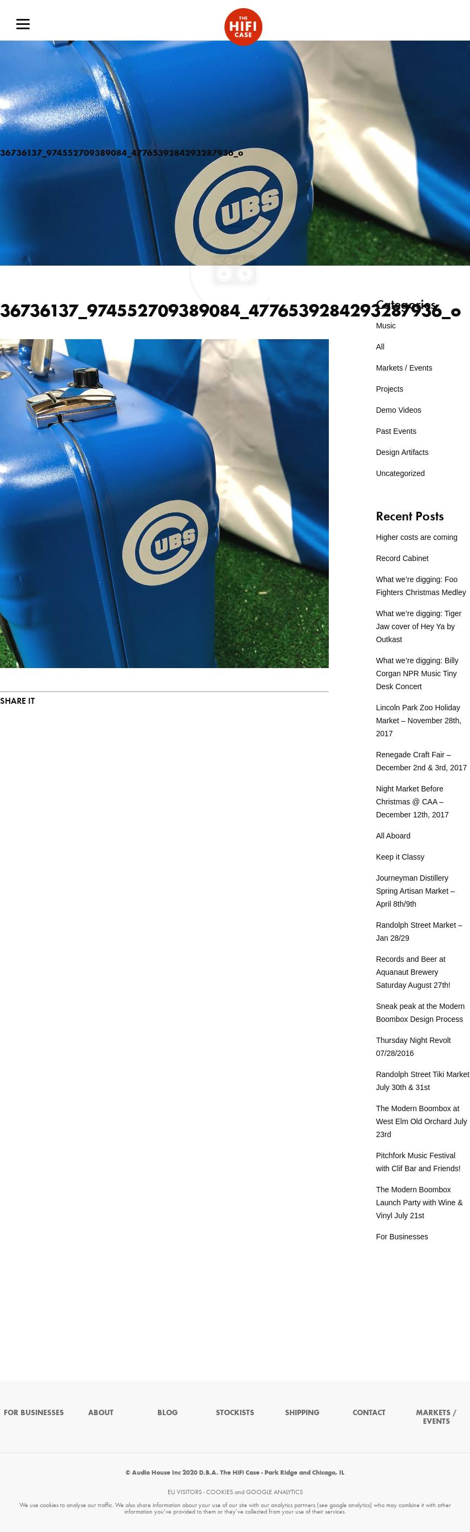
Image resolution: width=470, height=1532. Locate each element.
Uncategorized (400, 473)
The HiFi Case (243, 27)
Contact (369, 1412)
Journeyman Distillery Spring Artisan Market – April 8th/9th (415, 891)
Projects (389, 389)
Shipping (302, 1412)
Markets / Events (404, 368)
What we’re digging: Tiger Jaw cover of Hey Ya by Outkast (418, 626)
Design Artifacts (402, 452)
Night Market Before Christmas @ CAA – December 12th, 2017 (412, 801)
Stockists (235, 1412)
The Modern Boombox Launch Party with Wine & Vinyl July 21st (419, 1202)
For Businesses (402, 1236)
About (101, 1412)
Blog (167, 1412)
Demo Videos (398, 410)
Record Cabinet (402, 558)
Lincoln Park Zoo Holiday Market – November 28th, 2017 (418, 720)
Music (386, 325)
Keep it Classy (400, 857)
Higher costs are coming (417, 537)
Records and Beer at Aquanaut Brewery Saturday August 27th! (413, 972)
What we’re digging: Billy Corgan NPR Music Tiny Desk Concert (417, 673)
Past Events (396, 431)
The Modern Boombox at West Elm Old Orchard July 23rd (421, 1121)
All (380, 346)
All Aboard (393, 835)
